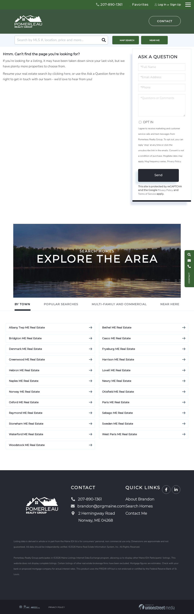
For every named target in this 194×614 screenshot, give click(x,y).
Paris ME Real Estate (115, 402)
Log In (162, 4)
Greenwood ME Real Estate (27, 359)
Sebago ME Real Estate (117, 413)
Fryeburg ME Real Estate (118, 349)
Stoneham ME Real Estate (26, 423)
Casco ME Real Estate (116, 338)
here (67, 74)
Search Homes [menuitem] (139, 506)
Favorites (139, 4)
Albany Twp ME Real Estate (27, 327)
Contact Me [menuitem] (136, 513)
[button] (103, 40)
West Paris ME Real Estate (119, 434)
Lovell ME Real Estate (116, 370)
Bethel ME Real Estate (116, 327)
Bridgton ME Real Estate (25, 338)
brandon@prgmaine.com (98, 506)
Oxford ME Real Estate (23, 402)
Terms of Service (147, 194)
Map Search (127, 40)
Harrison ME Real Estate (118, 359)
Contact (164, 21)
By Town (22, 304)
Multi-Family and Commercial (119, 304)
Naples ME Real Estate (23, 381)
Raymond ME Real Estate (25, 413)
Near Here (169, 304)
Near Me (154, 40)
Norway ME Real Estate (24, 391)
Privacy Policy (174, 161)
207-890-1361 (109, 4)
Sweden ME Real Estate (117, 423)
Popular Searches (61, 304)
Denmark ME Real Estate (25, 349)
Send (158, 175)
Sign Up (175, 4)
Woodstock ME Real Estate (27, 445)
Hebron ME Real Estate (24, 370)
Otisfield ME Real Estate (118, 391)
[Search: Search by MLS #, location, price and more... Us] (61, 40)
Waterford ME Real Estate (26, 434)
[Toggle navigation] (188, 4)
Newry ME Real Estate (116, 381)
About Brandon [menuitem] (139, 499)
